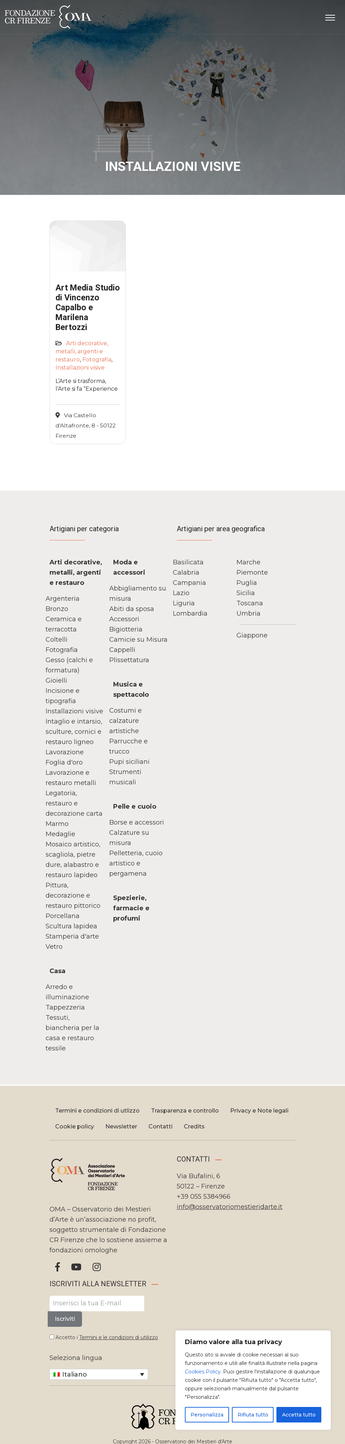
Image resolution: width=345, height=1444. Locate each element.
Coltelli (57, 639)
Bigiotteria (125, 629)
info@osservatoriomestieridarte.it (229, 1207)
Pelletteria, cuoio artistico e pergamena (136, 863)
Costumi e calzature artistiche (125, 721)
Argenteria (63, 599)
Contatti (160, 1126)
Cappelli (122, 650)
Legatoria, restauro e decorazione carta (74, 803)
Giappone (252, 635)
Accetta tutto (299, 1415)
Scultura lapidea (71, 926)
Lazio (181, 593)
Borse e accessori (136, 822)
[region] (253, 1380)
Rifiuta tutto (253, 1415)
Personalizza (207, 1415)
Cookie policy (74, 1126)
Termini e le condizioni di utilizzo (118, 1337)
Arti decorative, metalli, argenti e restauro (81, 351)
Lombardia (190, 613)
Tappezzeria (65, 1007)
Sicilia (245, 593)
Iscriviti (65, 1319)
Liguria (184, 603)
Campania (189, 583)
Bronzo (57, 609)
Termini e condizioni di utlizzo (97, 1110)
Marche (248, 562)
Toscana (249, 603)
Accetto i (103, 1337)
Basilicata (188, 562)
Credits (194, 1126)
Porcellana (63, 916)
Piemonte (252, 572)
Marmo (57, 824)
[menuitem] (98, 1374)
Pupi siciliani (129, 762)
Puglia (246, 583)
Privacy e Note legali (259, 1110)
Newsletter (121, 1126)
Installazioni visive (80, 367)
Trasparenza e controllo (185, 1110)
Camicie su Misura (138, 639)
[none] (98, 1374)
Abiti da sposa (131, 609)
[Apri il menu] (330, 16)
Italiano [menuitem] (74, 1374)
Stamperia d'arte (72, 936)
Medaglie (60, 834)
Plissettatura (129, 660)
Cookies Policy (203, 1371)
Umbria (248, 613)
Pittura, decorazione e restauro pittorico (73, 895)
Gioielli (56, 680)
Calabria (186, 572)
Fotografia (96, 359)
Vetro (54, 947)
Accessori (124, 619)
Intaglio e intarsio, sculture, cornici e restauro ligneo (74, 732)
